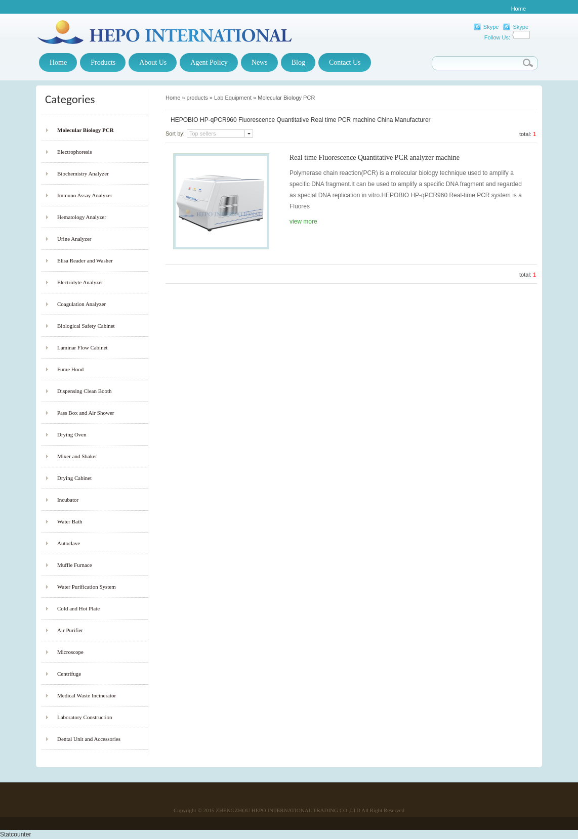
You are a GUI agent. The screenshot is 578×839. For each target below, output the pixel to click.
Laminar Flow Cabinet (82, 347)
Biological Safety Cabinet (86, 326)
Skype (491, 27)
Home (518, 9)
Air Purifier (70, 630)
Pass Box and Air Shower (85, 413)
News (260, 62)
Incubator (67, 500)
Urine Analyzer (74, 239)
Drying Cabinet (74, 478)
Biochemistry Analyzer (83, 173)
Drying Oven (72, 434)
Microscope (70, 652)
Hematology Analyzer (81, 217)
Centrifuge (69, 674)
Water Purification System (86, 587)
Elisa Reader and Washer (85, 260)
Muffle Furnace (74, 565)
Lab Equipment (233, 98)
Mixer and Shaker (77, 456)
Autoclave (68, 543)
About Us (153, 62)
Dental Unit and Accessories (88, 739)
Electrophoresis (74, 152)
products (197, 98)
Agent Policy (209, 62)
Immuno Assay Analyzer (84, 195)
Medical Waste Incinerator (86, 695)
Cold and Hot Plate (78, 608)
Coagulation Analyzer (81, 304)
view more (303, 221)
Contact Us (345, 62)
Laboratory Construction (84, 717)
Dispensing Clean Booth (84, 391)
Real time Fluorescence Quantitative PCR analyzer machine (375, 157)
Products (103, 62)
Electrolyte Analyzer (80, 282)
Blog (298, 62)
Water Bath (69, 521)
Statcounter (15, 834)
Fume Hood (70, 369)
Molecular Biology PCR (85, 130)
